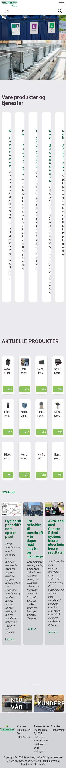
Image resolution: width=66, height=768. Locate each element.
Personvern (57, 730)
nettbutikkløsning (40, 761)
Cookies (56, 726)
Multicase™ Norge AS (33, 764)
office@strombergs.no (29, 737)
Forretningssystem (16, 761)
